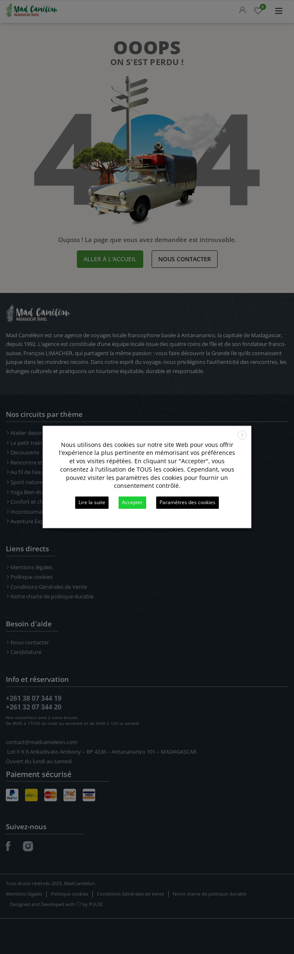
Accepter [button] (132, 502)
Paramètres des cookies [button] (187, 502)
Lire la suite (92, 502)
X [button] (242, 435)
